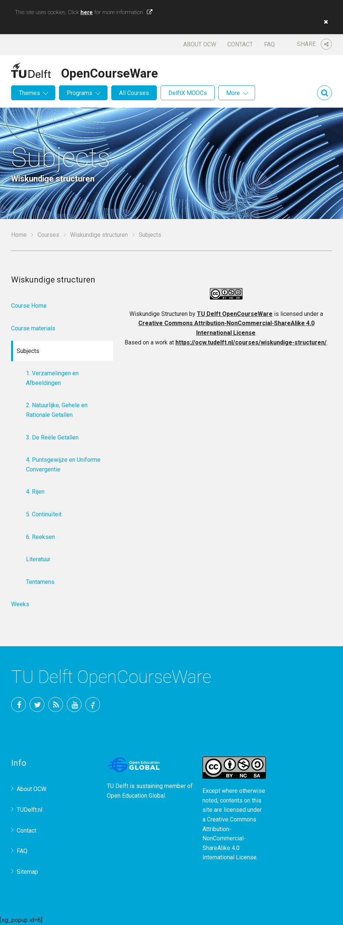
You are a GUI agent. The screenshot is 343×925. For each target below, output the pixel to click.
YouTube (74, 704)
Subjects (28, 350)
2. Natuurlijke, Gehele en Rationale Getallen (57, 410)
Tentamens (40, 581)
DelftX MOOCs (187, 93)
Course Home (29, 305)
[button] (324, 22)
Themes (29, 93)
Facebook (18, 704)
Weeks (20, 604)
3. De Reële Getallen (52, 437)
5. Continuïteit (44, 514)
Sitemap (27, 871)
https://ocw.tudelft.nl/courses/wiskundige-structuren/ (251, 342)
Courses (48, 234)
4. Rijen (35, 491)
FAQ (269, 44)
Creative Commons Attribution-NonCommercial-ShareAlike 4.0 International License (229, 838)
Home (19, 234)
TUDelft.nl (29, 809)
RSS (55, 704)
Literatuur (38, 559)
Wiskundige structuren (99, 234)
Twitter (37, 704)
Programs (79, 93)
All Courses (134, 93)
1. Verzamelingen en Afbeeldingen (52, 378)
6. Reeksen (40, 536)
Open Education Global (136, 795)
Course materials (33, 328)
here (86, 12)
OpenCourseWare (109, 72)
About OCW (199, 44)
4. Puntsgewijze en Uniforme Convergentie (63, 464)
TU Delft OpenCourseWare (235, 313)
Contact (240, 44)
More (233, 93)
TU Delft (92, 704)
